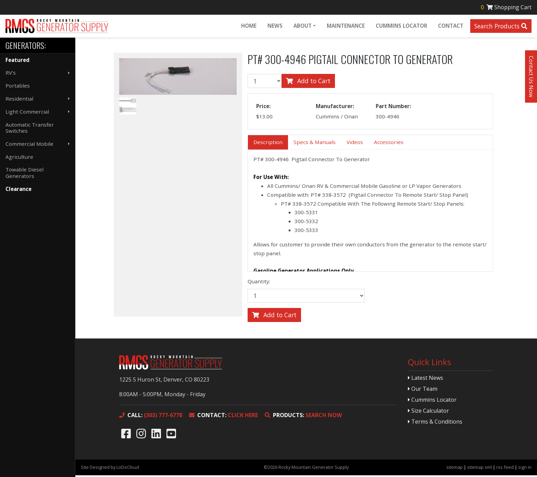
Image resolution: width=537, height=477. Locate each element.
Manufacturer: (335, 107)
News (274, 26)
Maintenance (345, 26)
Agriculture (19, 156)
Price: (263, 107)
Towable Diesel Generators (24, 172)
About (302, 26)
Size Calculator (428, 412)
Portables (17, 85)
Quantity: (259, 283)
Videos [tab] (355, 143)
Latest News (425, 379)
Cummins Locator (400, 26)
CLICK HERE (223, 417)
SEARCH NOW (303, 417)
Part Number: (393, 107)
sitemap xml (479, 469)
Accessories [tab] (388, 143)
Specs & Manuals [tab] (315, 143)
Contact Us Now (531, 76)
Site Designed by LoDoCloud (110, 469)
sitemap (454, 469)
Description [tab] (268, 143)
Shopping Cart (506, 7)
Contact (450, 26)
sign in (525, 469)
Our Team (422, 390)
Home (248, 26)
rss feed (505, 469)
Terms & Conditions (435, 423)
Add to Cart (308, 82)
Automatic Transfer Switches (29, 127)
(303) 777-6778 (150, 417)
